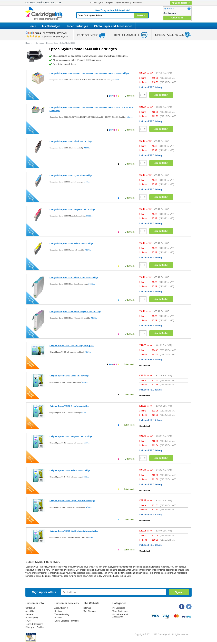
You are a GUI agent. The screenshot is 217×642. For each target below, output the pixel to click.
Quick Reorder (181, 3)
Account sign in (96, 2)
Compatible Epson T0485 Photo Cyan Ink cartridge (74, 277)
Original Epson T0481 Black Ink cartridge (69, 375)
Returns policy (31, 617)
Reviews (58, 617)
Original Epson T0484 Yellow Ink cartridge (70, 470)
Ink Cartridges (51, 26)
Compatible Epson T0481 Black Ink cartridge (71, 141)
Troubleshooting (61, 614)
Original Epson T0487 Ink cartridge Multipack (72, 345)
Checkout (177, 17)
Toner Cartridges (77, 26)
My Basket (168, 8)
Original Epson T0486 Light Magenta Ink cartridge (74, 531)
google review (47, 34)
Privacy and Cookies (34, 627)
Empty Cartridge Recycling (66, 621)
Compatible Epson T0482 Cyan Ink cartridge (71, 175)
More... (117, 79)
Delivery (29, 614)
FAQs (28, 621)
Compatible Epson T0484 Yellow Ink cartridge (71, 243)
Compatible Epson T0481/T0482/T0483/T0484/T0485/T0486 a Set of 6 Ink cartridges (89, 73)
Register (110, 2)
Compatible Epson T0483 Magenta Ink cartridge (72, 209)
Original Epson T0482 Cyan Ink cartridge (69, 406)
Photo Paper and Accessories (113, 26)
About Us (29, 611)
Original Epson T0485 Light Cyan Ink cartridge (72, 500)
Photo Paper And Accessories (120, 615)
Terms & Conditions (34, 624)
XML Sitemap (89, 611)
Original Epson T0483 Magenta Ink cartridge (71, 436)
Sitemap (87, 608)
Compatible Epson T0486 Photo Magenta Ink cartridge (75, 311)
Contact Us (137, 2)
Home (32, 26)
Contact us (30, 608)
